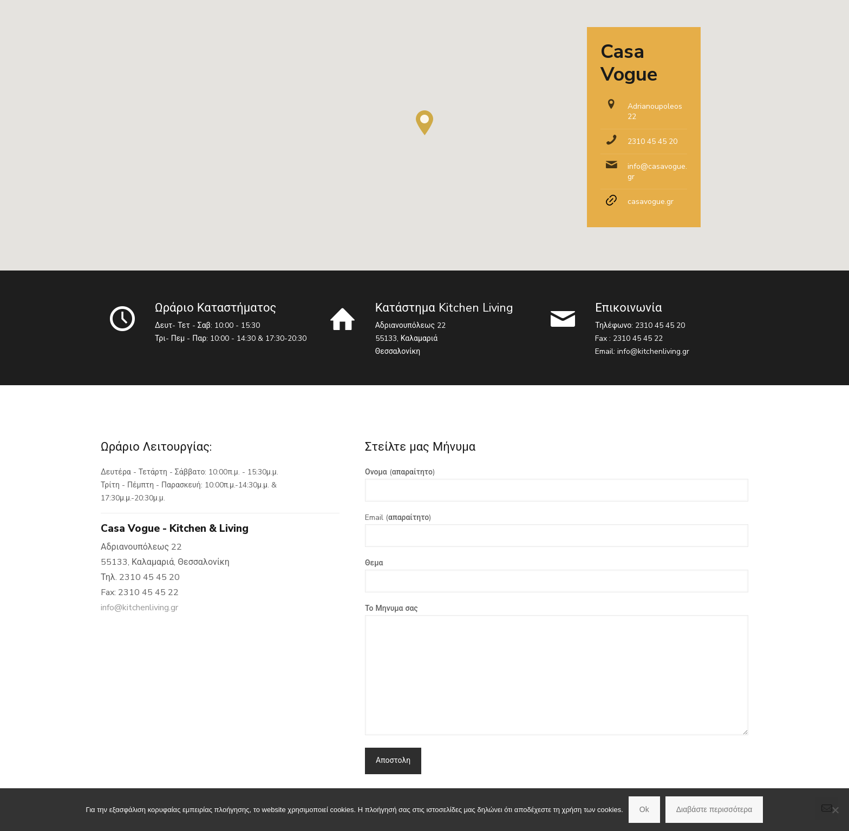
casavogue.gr (651, 201)
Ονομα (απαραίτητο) (556, 484)
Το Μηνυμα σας (556, 669)
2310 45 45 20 (652, 141)
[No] (835, 809)
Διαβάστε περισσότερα (714, 809)
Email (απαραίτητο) (556, 529)
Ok (644, 809)
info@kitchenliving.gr (653, 351)
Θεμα (556, 575)
